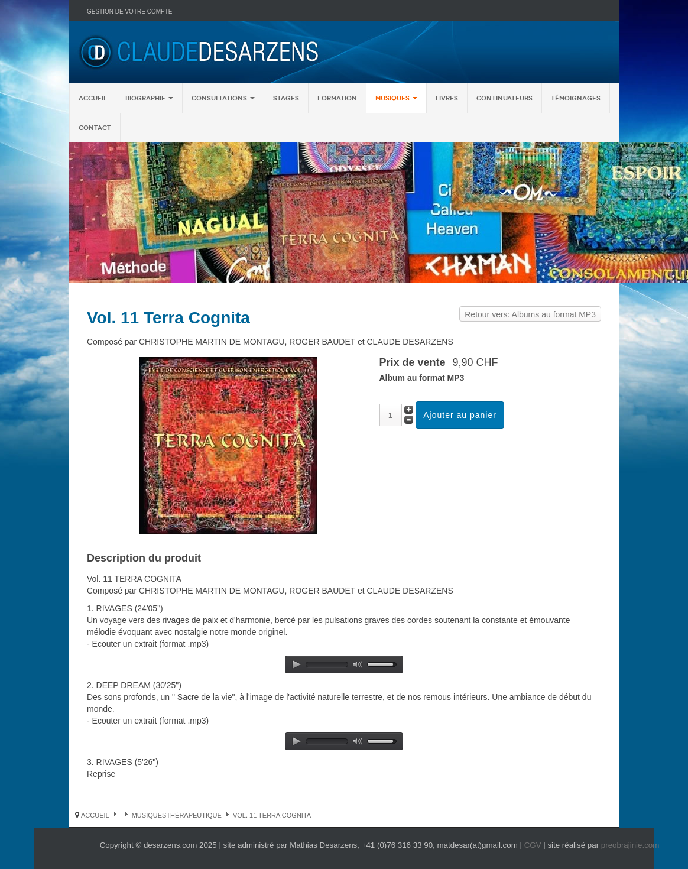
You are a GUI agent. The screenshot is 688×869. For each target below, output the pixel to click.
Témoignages (576, 98)
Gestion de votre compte (129, 11)
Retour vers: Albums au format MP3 (530, 314)
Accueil (93, 98)
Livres (447, 98)
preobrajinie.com (630, 845)
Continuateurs (504, 98)
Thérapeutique (194, 815)
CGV (532, 845)
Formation (337, 98)
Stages (286, 98)
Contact (95, 128)
